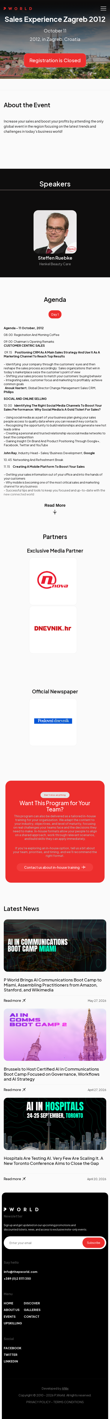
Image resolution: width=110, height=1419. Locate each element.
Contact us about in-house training (55, 867)
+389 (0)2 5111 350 (17, 1278)
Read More (54, 508)
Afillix (65, 1388)
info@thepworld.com (20, 1272)
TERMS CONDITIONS (68, 1402)
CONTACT (31, 1317)
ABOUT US (11, 1310)
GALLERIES (32, 1310)
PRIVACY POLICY (38, 1402)
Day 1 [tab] (55, 314)
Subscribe (93, 1242)
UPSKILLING (13, 1323)
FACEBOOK (12, 1348)
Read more (15, 1000)
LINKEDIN (11, 1361)
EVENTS (10, 1317)
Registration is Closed (55, 60)
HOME (8, 1303)
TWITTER (10, 1355)
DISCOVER (32, 1303)
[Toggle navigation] (103, 8)
